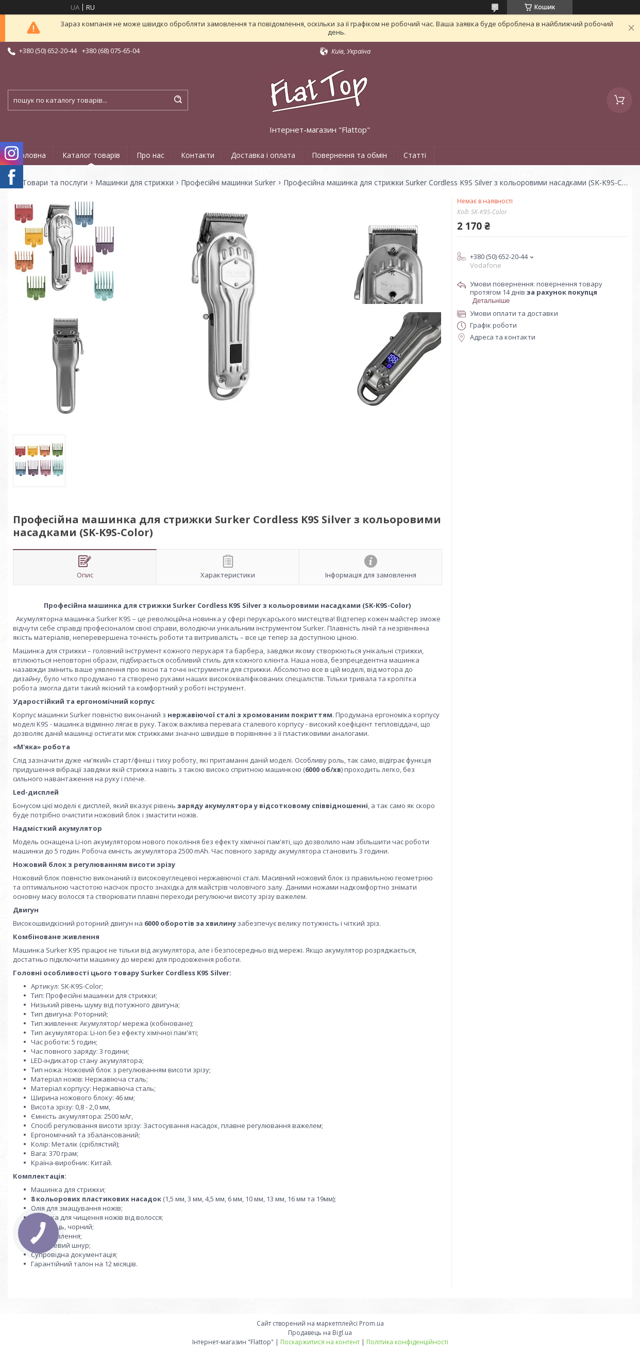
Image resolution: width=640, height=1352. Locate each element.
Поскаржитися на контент (320, 1342)
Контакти (197, 155)
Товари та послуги (55, 182)
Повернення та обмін (349, 155)
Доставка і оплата (263, 155)
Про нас (150, 155)
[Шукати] (177, 100)
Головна (31, 155)
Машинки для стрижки (134, 182)
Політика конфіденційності (407, 1342)
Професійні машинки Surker (228, 182)
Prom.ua (371, 1323)
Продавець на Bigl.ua (320, 1332)
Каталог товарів (91, 155)
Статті (414, 155)
